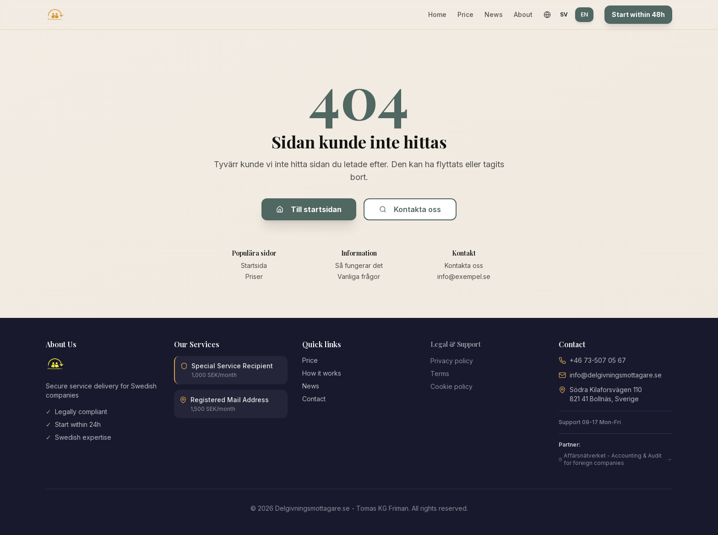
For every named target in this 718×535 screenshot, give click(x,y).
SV (564, 14)
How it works (321, 373)
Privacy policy (451, 361)
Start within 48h (638, 14)
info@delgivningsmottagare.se (616, 375)
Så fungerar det (359, 265)
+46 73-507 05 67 (598, 360)
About (523, 14)
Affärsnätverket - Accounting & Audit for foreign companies (615, 459)
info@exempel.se (463, 276)
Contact (314, 399)
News (493, 14)
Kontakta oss (410, 209)
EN (584, 14)
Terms (439, 373)
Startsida (254, 265)
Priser (254, 276)
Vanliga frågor (358, 276)
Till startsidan (309, 209)
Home (437, 14)
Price (465, 14)
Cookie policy (451, 386)
